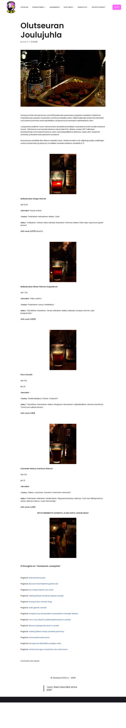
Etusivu (24, 7)
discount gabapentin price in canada (48, 649)
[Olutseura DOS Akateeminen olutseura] (11, 7)
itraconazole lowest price (42, 662)
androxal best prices (39, 599)
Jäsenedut (54, 7)
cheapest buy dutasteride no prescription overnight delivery (58, 636)
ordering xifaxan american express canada (50, 617)
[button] (45, 7)
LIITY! (116, 7)
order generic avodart (40, 630)
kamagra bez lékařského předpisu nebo (48, 668)
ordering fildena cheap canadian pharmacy (51, 655)
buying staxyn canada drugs (44, 624)
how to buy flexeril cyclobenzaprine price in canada (54, 643)
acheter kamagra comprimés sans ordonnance (53, 674)
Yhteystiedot (98, 7)
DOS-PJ (26, 42)
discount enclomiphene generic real (47, 605)
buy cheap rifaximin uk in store (44, 611)
